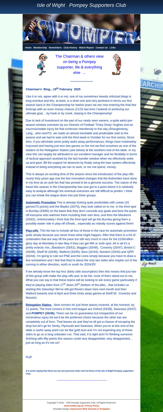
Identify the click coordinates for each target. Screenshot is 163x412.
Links (113, 47)
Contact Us (102, 47)
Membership (40, 47)
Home (28, 47)
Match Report (86, 47)
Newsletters (55, 47)
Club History (70, 47)
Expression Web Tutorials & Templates (90, 409)
